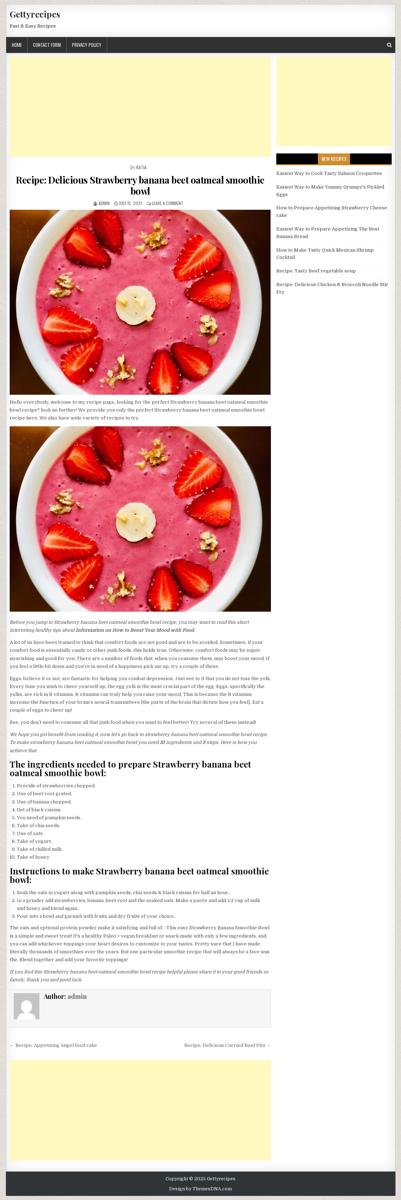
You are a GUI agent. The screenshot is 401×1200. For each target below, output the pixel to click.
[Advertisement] (140, 107)
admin (104, 203)
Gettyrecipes (35, 14)
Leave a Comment (167, 203)
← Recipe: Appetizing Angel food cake (53, 1045)
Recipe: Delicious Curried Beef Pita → (227, 1045)
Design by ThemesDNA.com (200, 1188)
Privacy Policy (86, 44)
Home (17, 44)
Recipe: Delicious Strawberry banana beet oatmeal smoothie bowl (140, 185)
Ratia (141, 167)
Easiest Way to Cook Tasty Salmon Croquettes (329, 173)
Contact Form (47, 44)
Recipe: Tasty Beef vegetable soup (316, 271)
